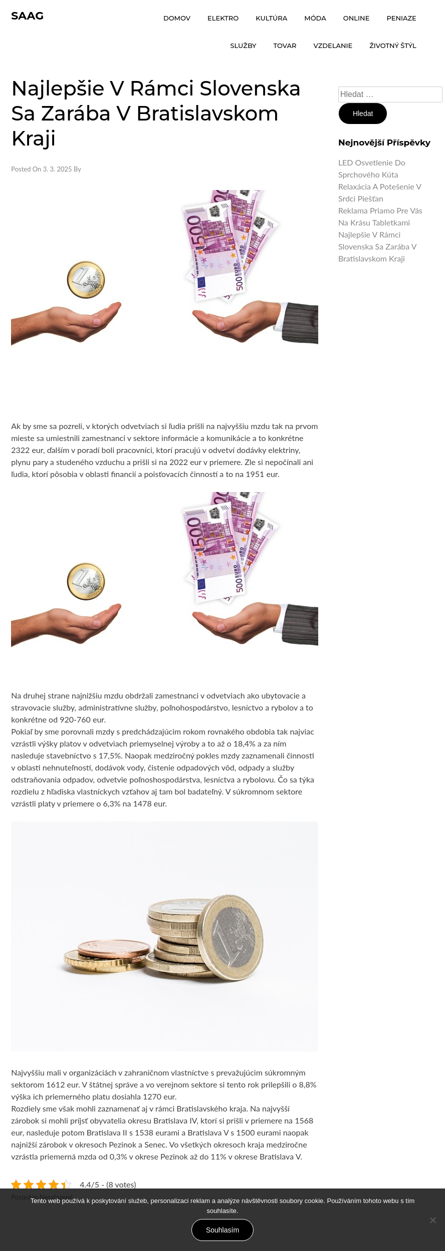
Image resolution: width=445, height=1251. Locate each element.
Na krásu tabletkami (374, 222)
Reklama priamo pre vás (380, 210)
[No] (432, 1220)
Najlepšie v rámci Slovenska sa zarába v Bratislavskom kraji (377, 246)
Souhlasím (222, 1230)
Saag (27, 15)
